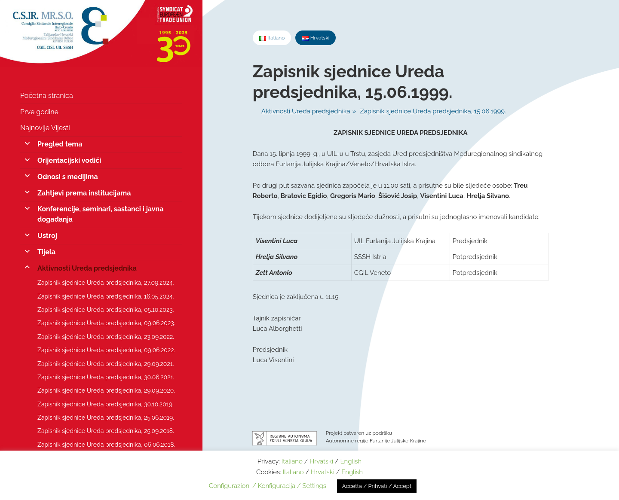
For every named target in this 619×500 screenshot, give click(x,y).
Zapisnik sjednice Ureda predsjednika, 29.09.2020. (106, 390)
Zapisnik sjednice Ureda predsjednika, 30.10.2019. (105, 404)
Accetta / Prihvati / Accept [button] (376, 486)
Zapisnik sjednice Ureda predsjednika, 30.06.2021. (105, 377)
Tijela (46, 252)
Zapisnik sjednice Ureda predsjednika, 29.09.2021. (105, 363)
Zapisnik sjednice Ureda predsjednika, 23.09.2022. (105, 336)
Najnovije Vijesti (45, 128)
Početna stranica (46, 95)
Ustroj (47, 236)
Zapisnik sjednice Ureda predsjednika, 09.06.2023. (106, 323)
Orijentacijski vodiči (69, 160)
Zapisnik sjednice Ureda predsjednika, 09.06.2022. (106, 350)
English (351, 461)
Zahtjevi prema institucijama (84, 193)
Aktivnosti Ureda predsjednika (87, 268)
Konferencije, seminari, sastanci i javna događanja (100, 214)
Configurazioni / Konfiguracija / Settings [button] (267, 486)
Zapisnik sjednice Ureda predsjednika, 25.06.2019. (105, 417)
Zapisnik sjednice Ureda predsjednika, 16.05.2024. (105, 296)
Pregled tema (59, 144)
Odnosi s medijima (67, 177)
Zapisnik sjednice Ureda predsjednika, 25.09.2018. (105, 430)
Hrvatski (321, 461)
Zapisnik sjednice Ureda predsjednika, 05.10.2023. (105, 309)
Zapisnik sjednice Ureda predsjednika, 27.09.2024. (105, 282)
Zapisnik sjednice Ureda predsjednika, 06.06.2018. (106, 444)
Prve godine (39, 112)
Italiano (292, 461)
